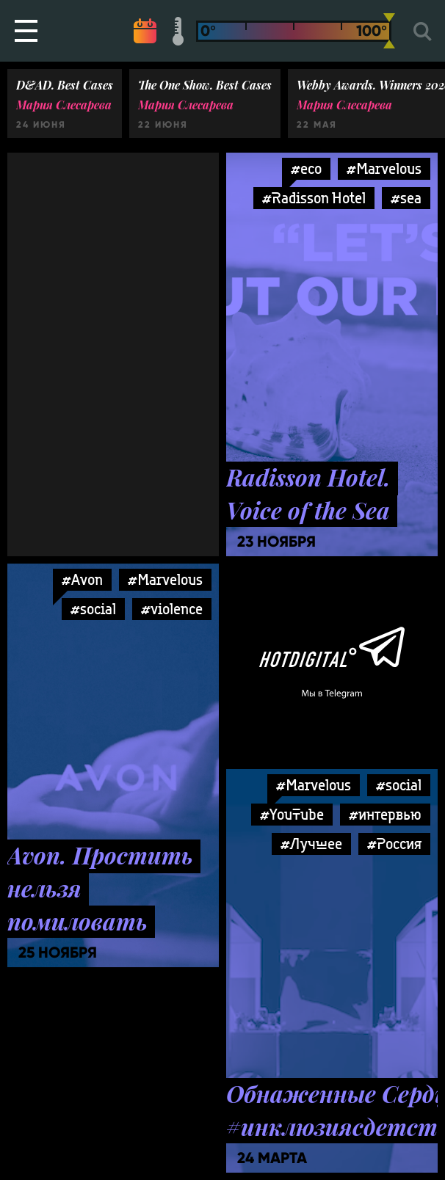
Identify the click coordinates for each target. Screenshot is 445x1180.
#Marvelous (384, 168)
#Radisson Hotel (314, 198)
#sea (406, 198)
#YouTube (292, 814)
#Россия (394, 843)
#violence (172, 609)
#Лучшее (311, 843)
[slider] (389, 30)
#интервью (385, 814)
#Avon (82, 579)
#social (93, 609)
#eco (306, 168)
